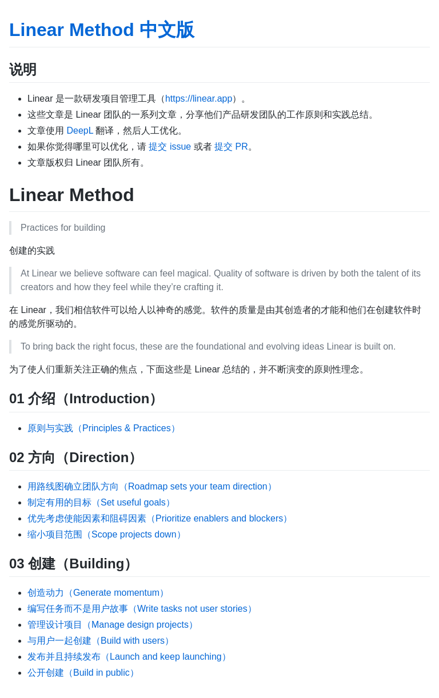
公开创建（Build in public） (83, 672)
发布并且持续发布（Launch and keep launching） (129, 656)
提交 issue (170, 146)
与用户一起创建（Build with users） (100, 640)
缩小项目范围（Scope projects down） (106, 534)
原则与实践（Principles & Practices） (103, 428)
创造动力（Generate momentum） (98, 592)
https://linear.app (198, 98)
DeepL (79, 130)
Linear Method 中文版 (101, 29)
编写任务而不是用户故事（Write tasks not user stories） (142, 608)
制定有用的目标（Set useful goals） (101, 502)
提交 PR (231, 146)
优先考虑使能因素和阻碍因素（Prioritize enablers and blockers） (159, 518)
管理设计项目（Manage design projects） (112, 624)
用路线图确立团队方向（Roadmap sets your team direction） (152, 486)
